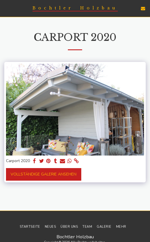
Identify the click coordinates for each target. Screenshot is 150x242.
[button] (6, 8)
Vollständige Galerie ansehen (43, 174)
